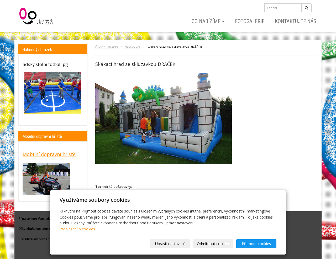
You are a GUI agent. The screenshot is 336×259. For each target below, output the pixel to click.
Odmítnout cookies (213, 243)
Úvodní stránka (107, 47)
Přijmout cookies (256, 243)
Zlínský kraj (132, 47)
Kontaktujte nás (295, 21)
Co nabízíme (208, 21)
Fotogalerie (249, 21)
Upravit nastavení (170, 243)
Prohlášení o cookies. (78, 228)
